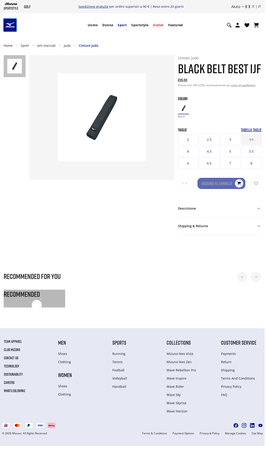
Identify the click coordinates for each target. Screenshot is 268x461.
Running (118, 354)
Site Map (257, 433)
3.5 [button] (251, 139)
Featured (175, 25)
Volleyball (119, 378)
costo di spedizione (243, 85)
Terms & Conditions (154, 433)
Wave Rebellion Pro (181, 370)
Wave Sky (174, 395)
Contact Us (11, 358)
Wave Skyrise (176, 403)
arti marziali (46, 45)
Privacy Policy (231, 386)
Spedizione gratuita (93, 6)
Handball (119, 386)
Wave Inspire (176, 378)
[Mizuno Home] (11, 6)
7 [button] (230, 163)
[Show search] (229, 25)
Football (118, 370)
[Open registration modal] (237, 25)
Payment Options (183, 433)
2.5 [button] (209, 139)
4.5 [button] (209, 151)
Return (226, 362)
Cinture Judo (88, 45)
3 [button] (230, 139)
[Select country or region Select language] (253, 6)
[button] (242, 277)
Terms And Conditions (238, 378)
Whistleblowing (14, 390)
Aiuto (235, 6)
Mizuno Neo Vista (180, 354)
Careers (9, 382)
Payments (228, 354)
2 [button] (188, 139)
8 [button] (251, 163)
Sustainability (13, 374)
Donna (107, 25)
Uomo (93, 25)
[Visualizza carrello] (256, 25)
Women (65, 375)
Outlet (158, 25)
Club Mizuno (12, 349)
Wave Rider (175, 386)
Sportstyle (139, 25)
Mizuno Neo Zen (179, 362)
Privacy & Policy (209, 433)
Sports (119, 342)
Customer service (238, 342)
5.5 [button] (251, 151)
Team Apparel (13, 341)
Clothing (64, 362)
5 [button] (230, 151)
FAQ (224, 395)
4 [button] (188, 151)
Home (8, 45)
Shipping (228, 370)
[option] (183, 108)
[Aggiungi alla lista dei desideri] (256, 183)
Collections (179, 342)
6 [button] (188, 163)
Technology (11, 366)
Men (62, 342)
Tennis (117, 362)
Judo (67, 45)
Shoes (62, 354)
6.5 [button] (209, 163)
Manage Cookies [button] (235, 433)
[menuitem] (92, 25)
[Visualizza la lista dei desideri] (247, 25)
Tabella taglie (251, 130)
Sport (122, 25)
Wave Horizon (177, 411)
